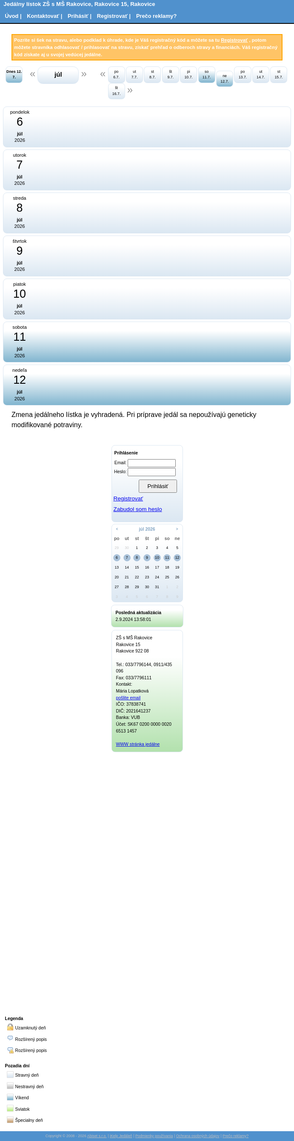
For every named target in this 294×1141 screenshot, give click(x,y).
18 (167, 567)
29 (117, 548)
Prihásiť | (79, 16)
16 (147, 567)
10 (157, 557)
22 (137, 577)
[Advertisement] (147, 882)
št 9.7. (170, 74)
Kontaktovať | (44, 16)
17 (157, 567)
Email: (120, 462)
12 (177, 557)
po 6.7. (116, 74)
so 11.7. (207, 74)
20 (117, 577)
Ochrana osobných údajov (198, 1136)
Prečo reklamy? (156, 16)
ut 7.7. (134, 74)
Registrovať (234, 40)
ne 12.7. (224, 78)
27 (117, 587)
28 (127, 587)
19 (177, 567)
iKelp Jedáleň (121, 1136)
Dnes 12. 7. (14, 74)
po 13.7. (243, 74)
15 (137, 567)
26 (177, 577)
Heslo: (120, 471)
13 (117, 567)
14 (127, 567)
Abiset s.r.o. (97, 1136)
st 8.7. (152, 74)
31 (157, 587)
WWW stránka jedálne (138, 744)
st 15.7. (278, 74)
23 (147, 577)
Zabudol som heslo (137, 509)
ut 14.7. (261, 74)
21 (127, 577)
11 (167, 557)
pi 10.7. (188, 74)
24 (157, 577)
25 (167, 577)
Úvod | (13, 16)
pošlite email (128, 698)
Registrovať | (114, 16)
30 (127, 548)
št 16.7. (116, 90)
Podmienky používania (154, 1136)
